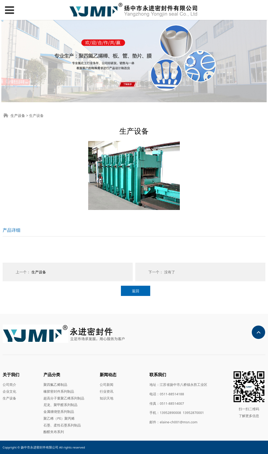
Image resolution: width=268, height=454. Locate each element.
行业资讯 (106, 391)
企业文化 (9, 391)
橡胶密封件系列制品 (58, 391)
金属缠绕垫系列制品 (58, 411)
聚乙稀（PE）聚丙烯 (59, 418)
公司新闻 (106, 384)
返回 (135, 290)
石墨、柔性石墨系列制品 (62, 425)
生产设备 (17, 115)
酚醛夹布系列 (53, 431)
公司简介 (9, 384)
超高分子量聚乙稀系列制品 (63, 398)
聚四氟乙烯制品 (55, 384)
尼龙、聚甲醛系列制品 (60, 404)
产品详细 (11, 230)
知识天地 (106, 398)
